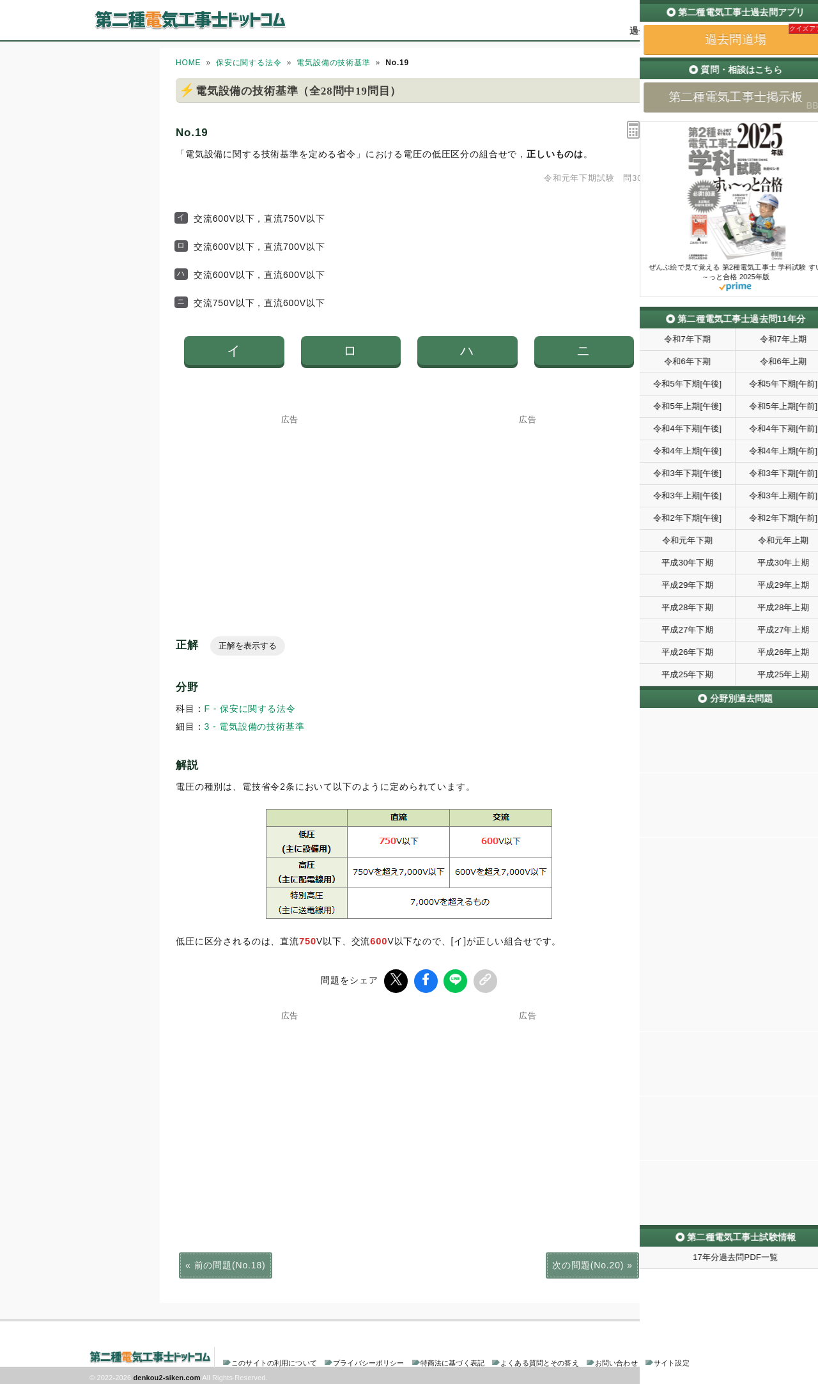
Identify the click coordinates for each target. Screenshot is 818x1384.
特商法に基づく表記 (452, 1361)
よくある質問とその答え (539, 1361)
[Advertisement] (290, 504)
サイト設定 (672, 1361)
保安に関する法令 (249, 62)
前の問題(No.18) (230, 1263)
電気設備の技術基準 (334, 62)
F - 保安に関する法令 (250, 709)
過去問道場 (652, 31)
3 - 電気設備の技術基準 (254, 726)
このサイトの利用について (274, 1361)
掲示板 (706, 31)
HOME (188, 62)
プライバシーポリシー (368, 1361)
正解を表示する (248, 645)
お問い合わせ (616, 1361)
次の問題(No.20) (588, 1263)
